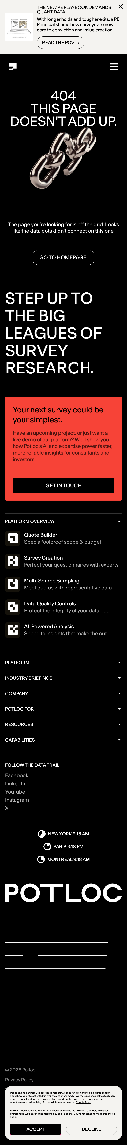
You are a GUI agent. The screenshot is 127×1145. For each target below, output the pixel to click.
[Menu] (114, 66)
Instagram (17, 800)
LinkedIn (15, 783)
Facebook (16, 775)
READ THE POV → (60, 42)
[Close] (121, 6)
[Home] (12, 66)
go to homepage (63, 257)
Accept (35, 1129)
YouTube (15, 792)
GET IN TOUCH (64, 488)
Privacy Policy (19, 1079)
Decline (91, 1129)
